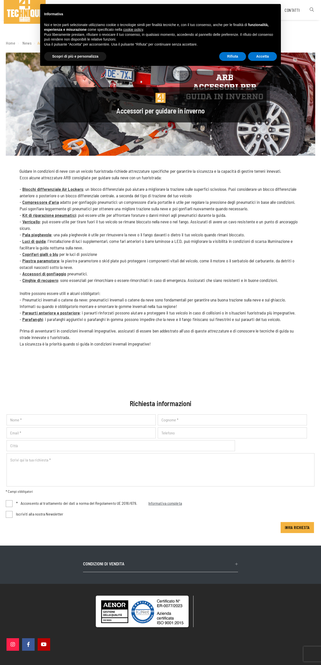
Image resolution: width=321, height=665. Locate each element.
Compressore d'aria (41, 203)
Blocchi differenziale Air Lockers (53, 190)
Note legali (167, 637)
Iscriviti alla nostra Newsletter (40, 503)
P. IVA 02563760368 (138, 637)
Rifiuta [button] (232, 57)
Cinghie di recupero (41, 281)
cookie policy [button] (133, 30)
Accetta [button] (262, 57)
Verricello (31, 223)
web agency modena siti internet (160, 655)
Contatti (285, 21)
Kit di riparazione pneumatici (49, 216)
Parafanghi (33, 320)
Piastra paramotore (41, 262)
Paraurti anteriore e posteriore (51, 314)
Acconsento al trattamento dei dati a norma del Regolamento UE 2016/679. (100, 493)
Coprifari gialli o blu (41, 255)
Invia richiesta (296, 517)
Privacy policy (192, 636)
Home (11, 44)
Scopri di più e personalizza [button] (75, 57)
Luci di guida (34, 242)
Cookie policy (218, 636)
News (27, 44)
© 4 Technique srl (105, 637)
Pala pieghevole (37, 236)
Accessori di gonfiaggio (45, 275)
